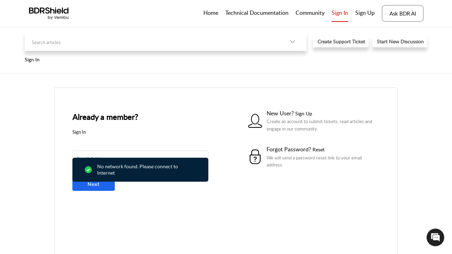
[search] (151, 41)
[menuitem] (340, 13)
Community (310, 13)
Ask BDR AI (402, 13)
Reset (319, 149)
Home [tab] (210, 13)
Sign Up (365, 13)
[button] (292, 41)
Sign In (340, 13)
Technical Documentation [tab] (257, 13)
